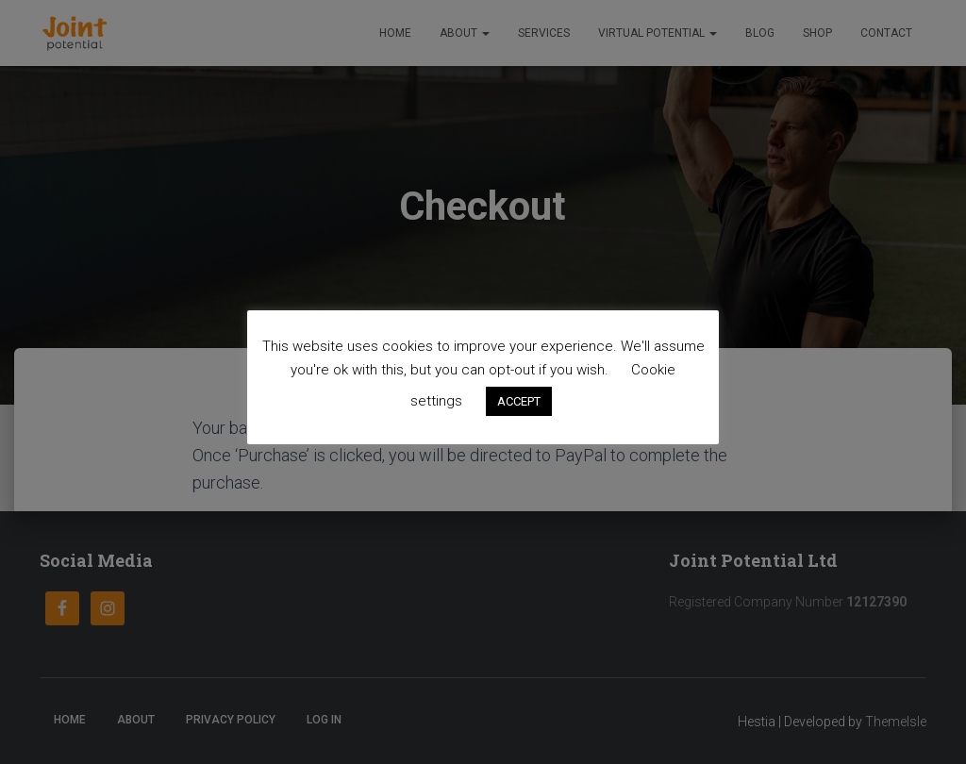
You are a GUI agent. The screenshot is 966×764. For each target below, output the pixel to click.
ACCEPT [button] (519, 401)
